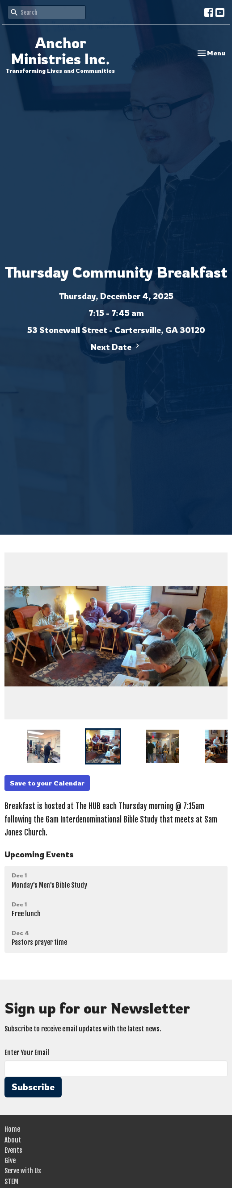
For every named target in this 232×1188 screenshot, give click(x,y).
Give (10, 1160)
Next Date (116, 346)
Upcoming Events (39, 854)
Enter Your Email (26, 1052)
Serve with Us (22, 1171)
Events (13, 1150)
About (12, 1140)
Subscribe (33, 1086)
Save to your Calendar (47, 783)
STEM (11, 1181)
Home (12, 1129)
